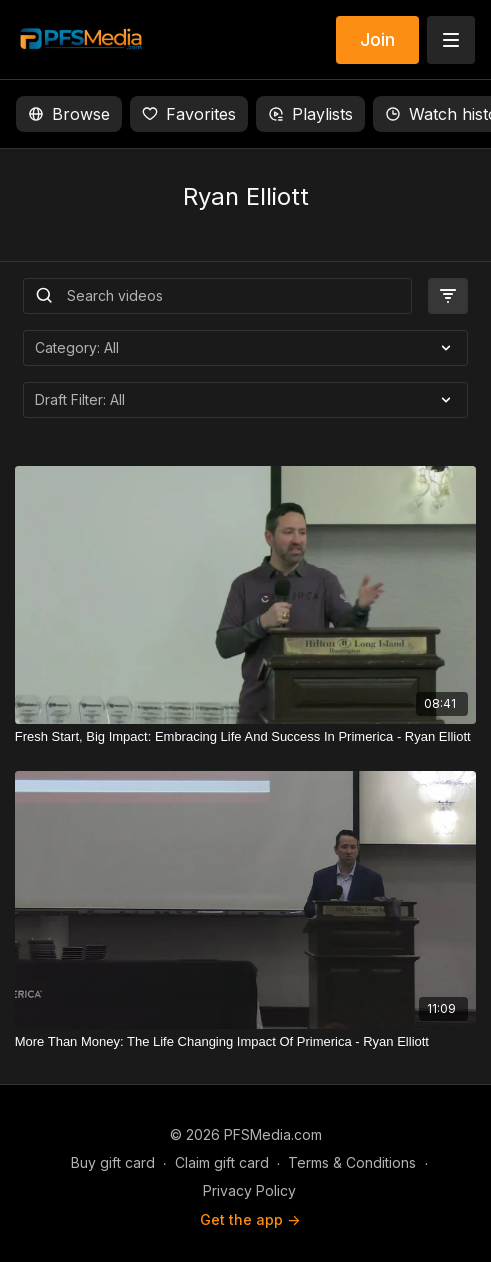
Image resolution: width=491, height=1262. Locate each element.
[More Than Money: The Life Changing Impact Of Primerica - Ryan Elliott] (246, 1042)
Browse (69, 114)
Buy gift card (113, 1162)
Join (377, 39)
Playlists (310, 114)
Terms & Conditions (352, 1162)
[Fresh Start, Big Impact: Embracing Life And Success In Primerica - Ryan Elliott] (246, 737)
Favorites (189, 114)
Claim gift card (222, 1162)
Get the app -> (250, 1219)
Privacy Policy (249, 1190)
